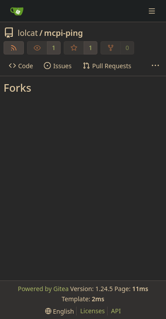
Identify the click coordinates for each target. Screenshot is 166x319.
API (116, 311)
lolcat (28, 32)
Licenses (92, 311)
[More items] (155, 66)
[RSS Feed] (14, 47)
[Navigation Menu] (153, 11)
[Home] (16, 11)
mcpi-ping (63, 32)
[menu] (59, 311)
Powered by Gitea (43, 288)
